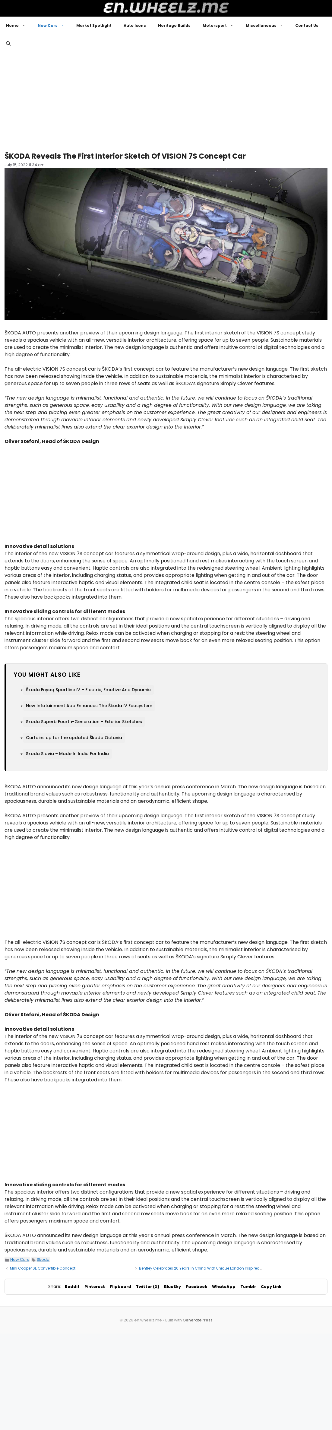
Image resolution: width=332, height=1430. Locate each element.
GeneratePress (198, 1320)
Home (19, 26)
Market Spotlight (94, 25)
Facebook (196, 1286)
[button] (8, 44)
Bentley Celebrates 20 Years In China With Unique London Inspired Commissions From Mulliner (225, 1268)
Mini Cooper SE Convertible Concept (42, 1268)
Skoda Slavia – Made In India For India (67, 754)
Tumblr (248, 1286)
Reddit (72, 1286)
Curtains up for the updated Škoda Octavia (74, 738)
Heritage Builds (174, 25)
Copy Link (271, 1286)
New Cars (54, 26)
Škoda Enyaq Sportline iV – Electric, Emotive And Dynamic (88, 690)
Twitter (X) (147, 1286)
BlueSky (172, 1286)
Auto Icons (135, 25)
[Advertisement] (166, 99)
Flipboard (120, 1286)
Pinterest (94, 1286)
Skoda (43, 1259)
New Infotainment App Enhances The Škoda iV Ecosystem (89, 706)
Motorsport (221, 26)
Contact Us (306, 25)
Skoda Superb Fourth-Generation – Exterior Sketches (84, 722)
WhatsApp (224, 1286)
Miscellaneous (267, 26)
